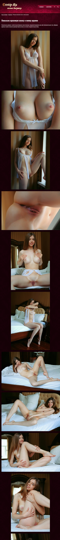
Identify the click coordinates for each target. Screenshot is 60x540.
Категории (48, 7)
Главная (41, 7)
